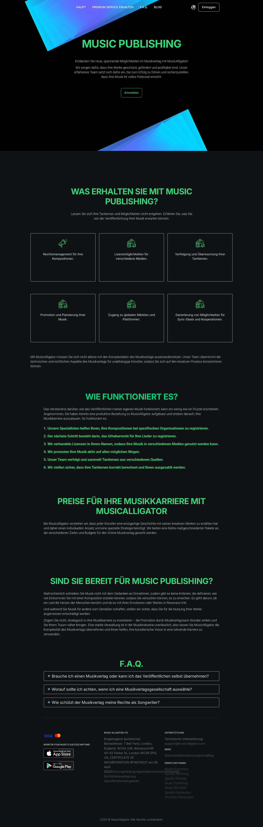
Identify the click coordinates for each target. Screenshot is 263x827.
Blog (158, 7)
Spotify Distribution (178, 792)
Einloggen (209, 7)
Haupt (81, 7)
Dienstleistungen (190, 755)
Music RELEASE (176, 788)
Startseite (171, 755)
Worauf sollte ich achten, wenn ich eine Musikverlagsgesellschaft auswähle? (122, 689)
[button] (131, 676)
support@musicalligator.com (185, 743)
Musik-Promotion (176, 769)
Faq (205, 755)
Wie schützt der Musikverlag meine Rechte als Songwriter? (106, 702)
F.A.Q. (144, 7)
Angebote (132, 781)
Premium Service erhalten (112, 7)
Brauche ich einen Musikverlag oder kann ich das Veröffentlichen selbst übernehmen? (130, 676)
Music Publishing (176, 783)
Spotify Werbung (176, 774)
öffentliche (117, 781)
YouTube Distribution (179, 797)
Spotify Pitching (175, 778)
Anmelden (131, 92)
